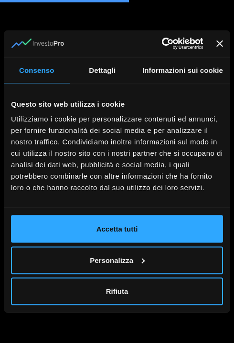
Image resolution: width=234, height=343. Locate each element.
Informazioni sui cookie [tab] (182, 70)
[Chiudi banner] (219, 43)
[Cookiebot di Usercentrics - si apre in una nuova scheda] (161, 44)
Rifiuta (117, 291)
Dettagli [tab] (102, 70)
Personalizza (117, 260)
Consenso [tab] (36, 70)
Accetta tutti (117, 229)
